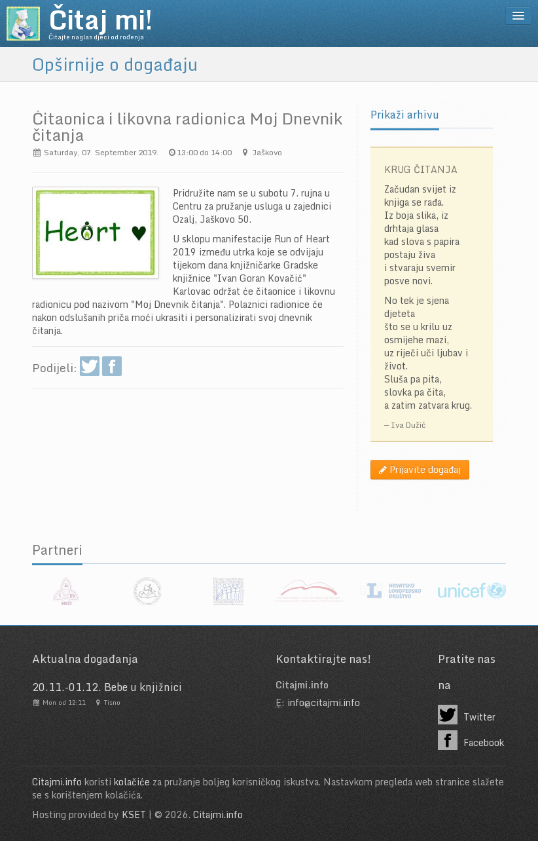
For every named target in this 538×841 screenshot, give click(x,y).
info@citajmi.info (323, 702)
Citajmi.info (57, 781)
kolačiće (132, 781)
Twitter (466, 714)
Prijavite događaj (420, 469)
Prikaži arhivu (404, 114)
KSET (134, 814)
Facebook (471, 740)
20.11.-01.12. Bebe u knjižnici (107, 687)
